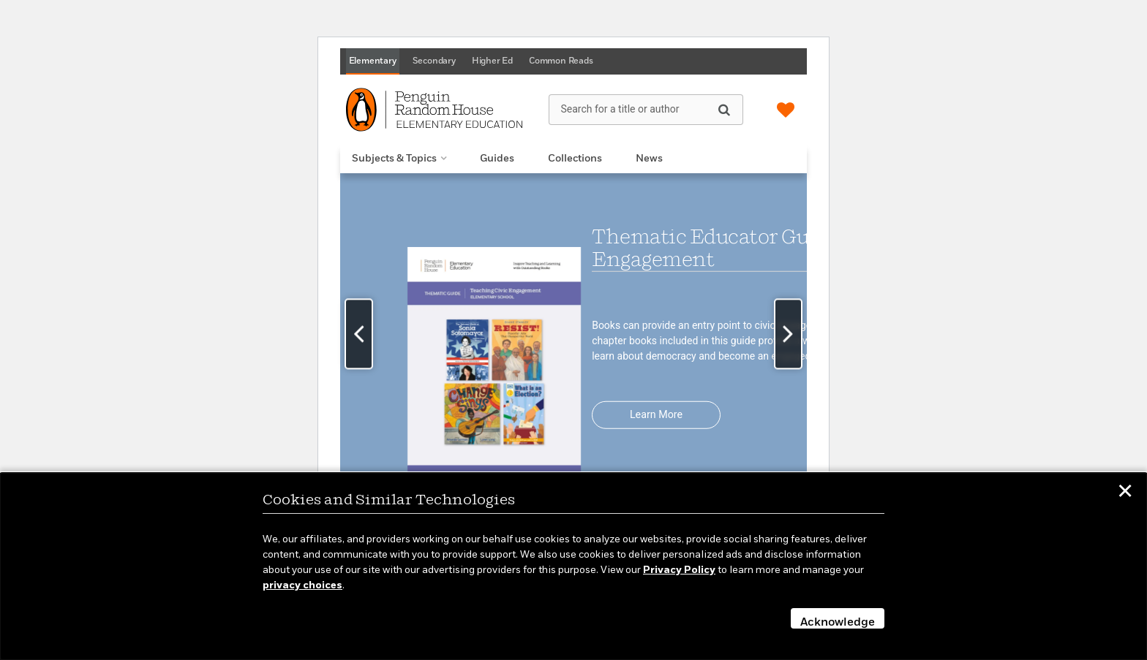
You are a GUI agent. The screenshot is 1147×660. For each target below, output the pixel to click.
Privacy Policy (679, 570)
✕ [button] (1125, 493)
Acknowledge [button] (837, 623)
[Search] (724, 109)
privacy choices (302, 585)
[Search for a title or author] (645, 109)
